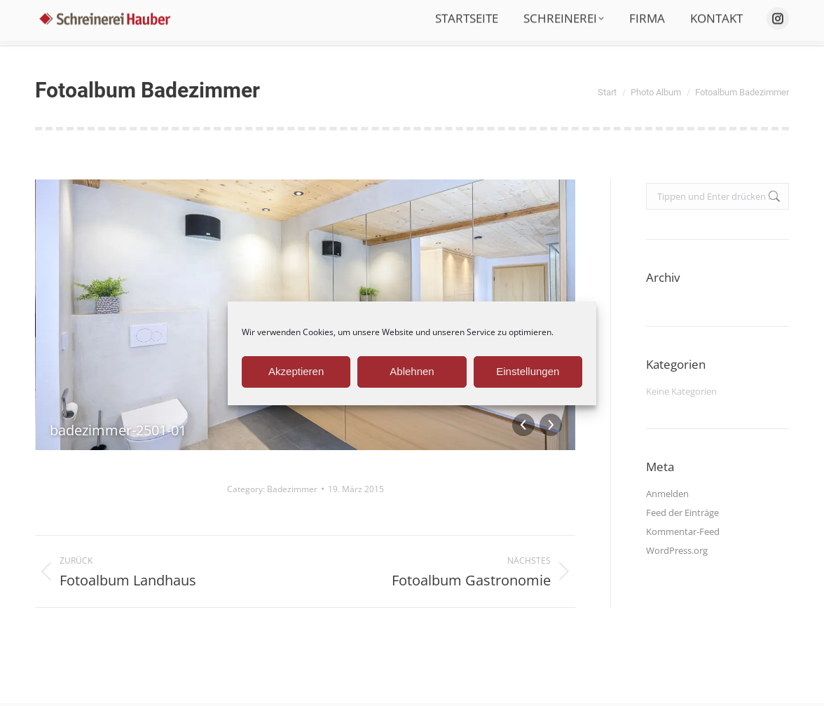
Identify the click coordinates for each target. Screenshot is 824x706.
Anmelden (667, 493)
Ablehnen (412, 371)
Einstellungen (527, 371)
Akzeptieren (296, 371)
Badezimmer (292, 489)
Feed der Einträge (682, 512)
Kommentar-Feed (683, 531)
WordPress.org (677, 550)
